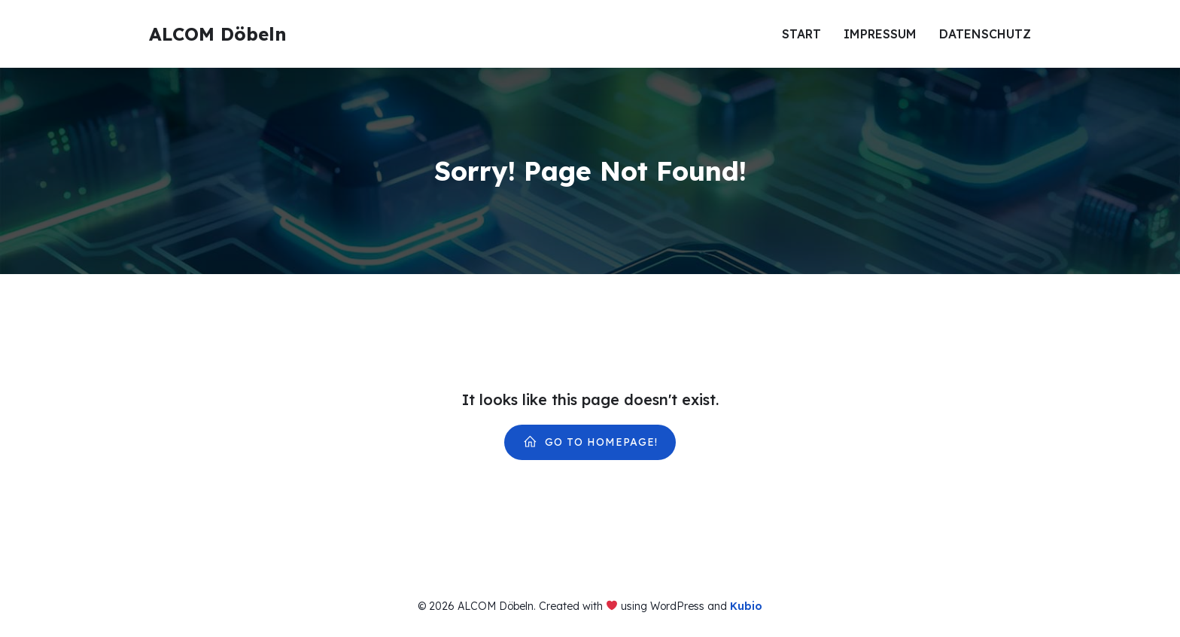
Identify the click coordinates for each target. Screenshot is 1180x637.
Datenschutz (985, 33)
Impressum (880, 33)
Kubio (746, 606)
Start (801, 33)
